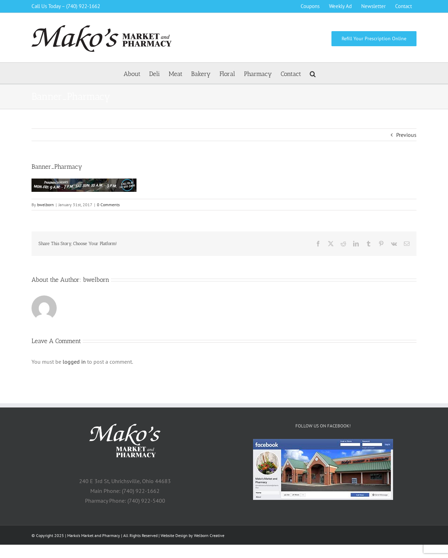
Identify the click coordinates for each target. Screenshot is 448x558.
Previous (406, 134)
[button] (313, 73)
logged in (74, 361)
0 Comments (108, 204)
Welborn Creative (209, 535)
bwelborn (45, 204)
